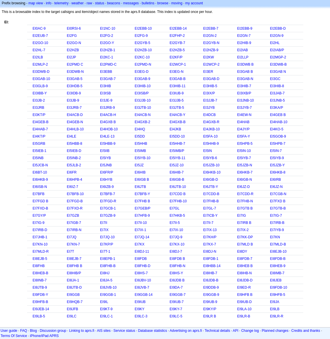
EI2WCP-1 (178, 64)
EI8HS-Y (176, 273)
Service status (124, 331)
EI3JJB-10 (142, 100)
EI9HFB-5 (277, 295)
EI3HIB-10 (142, 86)
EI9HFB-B (40, 302)
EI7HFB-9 (142, 216)
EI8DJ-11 (142, 252)
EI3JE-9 (106, 100)
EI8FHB (39, 266)
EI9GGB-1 (108, 295)
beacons (113, 3)
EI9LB (275, 309)
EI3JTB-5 (177, 108)
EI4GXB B (108, 122)
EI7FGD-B (75, 201)
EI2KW (208, 57)
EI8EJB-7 (74, 259)
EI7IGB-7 (74, 223)
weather (77, 3)
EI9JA (274, 302)
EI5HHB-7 (177, 144)
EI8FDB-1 (210, 259)
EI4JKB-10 (211, 129)
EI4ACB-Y (178, 115)
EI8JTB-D (74, 287)
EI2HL (275, 43)
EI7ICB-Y (210, 216)
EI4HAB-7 (40, 129)
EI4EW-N (244, 115)
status (99, 3)
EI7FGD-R (108, 201)
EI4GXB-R (211, 122)
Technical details (217, 331)
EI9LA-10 (244, 309)
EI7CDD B (178, 194)
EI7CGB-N (278, 194)
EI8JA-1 (73, 280)
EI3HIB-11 (178, 86)
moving (176, 3)
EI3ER (208, 72)
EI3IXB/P (244, 93)
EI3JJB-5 (177, 100)
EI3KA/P (276, 108)
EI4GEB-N (75, 122)
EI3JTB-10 (143, 108)
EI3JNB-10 (245, 100)
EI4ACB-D (75, 115)
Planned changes (275, 331)
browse (162, 3)
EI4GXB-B (178, 122)
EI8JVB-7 (142, 287)
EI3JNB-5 (277, 100)
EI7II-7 (208, 223)
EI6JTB (140, 187)
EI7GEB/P (142, 208)
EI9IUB (140, 302)
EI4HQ (140, 129)
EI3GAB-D (211, 79)
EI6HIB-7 (177, 172)
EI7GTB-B (278, 208)
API (235, 331)
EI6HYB (106, 180)
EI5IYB (105, 158)
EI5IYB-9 (277, 158)
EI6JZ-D (243, 187)
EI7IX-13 (210, 230)
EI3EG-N (177, 72)
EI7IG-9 (38, 223)
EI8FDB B (177, 259)
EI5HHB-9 (211, 144)
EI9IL (104, 302)
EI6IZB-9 (107, 187)
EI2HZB (73, 50)
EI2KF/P (176, 57)
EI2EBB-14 (178, 28)
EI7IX (104, 230)
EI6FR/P (106, 172)
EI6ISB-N (40, 187)
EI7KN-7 (73, 244)
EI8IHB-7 (210, 273)
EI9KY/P (209, 309)
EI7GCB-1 (108, 208)
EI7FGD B (40, 201)
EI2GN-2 (210, 36)
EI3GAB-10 (41, 79)
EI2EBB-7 (210, 28)
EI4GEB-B (40, 122)
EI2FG (72, 36)
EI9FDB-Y (40, 295)
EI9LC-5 (176, 316)
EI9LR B (209, 316)
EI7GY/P (39, 216)
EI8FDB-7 (244, 259)
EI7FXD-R (75, 208)
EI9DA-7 (176, 287)
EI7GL (175, 208)
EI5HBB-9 (107, 144)
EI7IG (241, 216)
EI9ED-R (244, 287)
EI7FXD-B (40, 208)
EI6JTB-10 (178, 187)
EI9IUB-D (244, 302)
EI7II (103, 223)
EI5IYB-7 (244, 158)
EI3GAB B (245, 72)
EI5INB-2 (74, 158)
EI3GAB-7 (108, 79)
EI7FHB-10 (178, 201)
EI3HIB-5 (210, 86)
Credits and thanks (305, 331)
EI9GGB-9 (211, 295)
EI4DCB (209, 115)
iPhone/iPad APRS (44, 336)
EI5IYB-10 (142, 158)
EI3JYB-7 (244, 108)
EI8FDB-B (278, 259)
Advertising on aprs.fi (186, 331)
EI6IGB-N (244, 180)
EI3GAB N (278, 72)
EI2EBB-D (278, 28)
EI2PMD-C (108, 64)
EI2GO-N (74, 43)
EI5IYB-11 (178, 158)
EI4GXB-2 (142, 122)
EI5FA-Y (243, 136)
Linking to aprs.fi (81, 331)
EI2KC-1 (106, 57)
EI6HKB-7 (244, 172)
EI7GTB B (245, 208)
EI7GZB (73, 216)
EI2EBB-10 (143, 28)
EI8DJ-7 (176, 252)
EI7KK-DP (245, 237)
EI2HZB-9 (210, 50)
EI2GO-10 (40, 43)
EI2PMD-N (143, 64)
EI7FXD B (277, 201)
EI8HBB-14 (211, 266)
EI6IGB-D (210, 180)
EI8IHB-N (244, 273)
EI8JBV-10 (143, 280)
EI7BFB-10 (75, 194)
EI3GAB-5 (74, 79)
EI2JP (71, 57)
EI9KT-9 (106, 309)
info (48, 3)
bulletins (148, 3)
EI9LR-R (276, 316)
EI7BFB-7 (107, 194)
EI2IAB (242, 50)
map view (35, 3)
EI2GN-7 (244, 36)
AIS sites (103, 331)
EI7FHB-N (245, 201)
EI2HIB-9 (244, 43)
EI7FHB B (142, 201)
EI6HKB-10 (211, 172)
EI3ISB (105, 93)
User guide (9, 331)
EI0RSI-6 (74, 28)
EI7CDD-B (211, 194)
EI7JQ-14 (142, 237)
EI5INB (38, 158)
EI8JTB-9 (40, 287)
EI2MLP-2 (40, 64)
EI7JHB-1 (40, 237)
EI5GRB (39, 144)
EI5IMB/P (177, 151)
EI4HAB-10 (278, 122)
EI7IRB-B (277, 223)
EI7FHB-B (211, 201)
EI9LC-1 (106, 316)
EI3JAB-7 (277, 93)
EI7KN (275, 237)
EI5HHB (141, 144)
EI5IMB (140, 151)
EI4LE (71, 136)
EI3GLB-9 (40, 86)
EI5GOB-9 (278, 136)
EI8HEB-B (40, 273)
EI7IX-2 (243, 230)
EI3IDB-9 (74, 93)
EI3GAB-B (178, 79)
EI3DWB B (245, 64)
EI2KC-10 (142, 57)
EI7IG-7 (276, 216)
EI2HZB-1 (107, 50)
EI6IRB (275, 180)
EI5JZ (139, 165)
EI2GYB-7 (177, 43)
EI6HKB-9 (40, 180)
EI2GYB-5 (142, 43)
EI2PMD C (75, 64)
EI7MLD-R (41, 252)
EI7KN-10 (40, 244)
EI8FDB (141, 259)
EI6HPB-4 (74, 180)
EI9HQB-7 (75, 302)
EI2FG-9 (141, 36)
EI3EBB (106, 72)
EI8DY (242, 252)
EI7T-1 (105, 252)
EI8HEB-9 (277, 266)
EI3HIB (105, 86)
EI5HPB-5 (244, 144)
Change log (250, 331)
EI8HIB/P (74, 273)
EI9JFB (72, 309)
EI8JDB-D (244, 280)
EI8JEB (276, 280)
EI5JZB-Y (277, 165)
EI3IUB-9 (177, 93)
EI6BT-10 (40, 172)
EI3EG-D (141, 72)
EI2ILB (38, 57)
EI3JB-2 (39, 100)
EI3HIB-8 (277, 86)
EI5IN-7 (276, 151)
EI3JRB (38, 108)
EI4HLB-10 (75, 129)
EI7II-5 (175, 223)
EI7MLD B (245, 244)
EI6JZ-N (276, 187)
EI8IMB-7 (277, 273)
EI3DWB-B (278, 64)
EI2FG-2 (106, 36)
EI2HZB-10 (143, 50)
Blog (33, 331)
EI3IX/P (209, 93)
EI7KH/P (209, 237)
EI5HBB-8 (74, 144)
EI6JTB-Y (210, 187)
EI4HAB (243, 122)
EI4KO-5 (276, 129)
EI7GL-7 (209, 208)
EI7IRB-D (40, 230)
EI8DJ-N (209, 252)
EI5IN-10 (244, 151)
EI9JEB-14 (41, 309)
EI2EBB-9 (244, 28)
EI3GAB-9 (142, 79)
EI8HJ (105, 273)
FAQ (23, 331)
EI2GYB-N (211, 43)
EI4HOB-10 (109, 129)
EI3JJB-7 (210, 100)
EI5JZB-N (244, 165)
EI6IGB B (142, 180)
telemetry (61, 3)
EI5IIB (105, 151)
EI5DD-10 (177, 136)
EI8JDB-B (210, 280)
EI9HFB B (244, 295)
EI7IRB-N (74, 230)
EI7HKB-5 (177, 216)
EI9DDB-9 (211, 287)
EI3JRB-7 (74, 108)
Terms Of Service (14, 336)
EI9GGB (73, 295)
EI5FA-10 (210, 136)
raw (89, 3)
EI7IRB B (244, 223)
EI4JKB (175, 129)
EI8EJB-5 (40, 259)
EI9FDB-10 (278, 287)
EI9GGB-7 (178, 295)
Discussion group (53, 331)
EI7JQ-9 (176, 237)
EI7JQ (71, 237)
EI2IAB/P (277, 50)
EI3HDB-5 (74, 86)
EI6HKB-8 (277, 172)
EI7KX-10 (177, 244)
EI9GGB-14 (143, 295)
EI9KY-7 (176, 309)
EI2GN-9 (277, 36)
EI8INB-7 (40, 280)
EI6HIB (140, 172)
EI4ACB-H (108, 115)
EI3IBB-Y (40, 93)
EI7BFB (38, 194)
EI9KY (139, 309)
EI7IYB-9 (277, 230)
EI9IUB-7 (177, 302)
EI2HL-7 (39, 50)
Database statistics (152, 331)
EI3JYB (209, 108)
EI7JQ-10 (107, 237)
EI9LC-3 (141, 316)
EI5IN (207, 151)
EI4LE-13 (107, 136)
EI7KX (139, 244)
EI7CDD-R (245, 194)
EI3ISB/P (142, 93)
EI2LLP (242, 57)
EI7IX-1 (140, 230)
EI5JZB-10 (211, 165)
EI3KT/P (39, 115)
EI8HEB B (245, 266)
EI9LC (71, 316)
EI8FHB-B (108, 266)
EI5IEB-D (74, 151)
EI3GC (275, 79)
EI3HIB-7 (244, 86)
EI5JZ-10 (177, 165)
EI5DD (140, 136)
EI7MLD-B (278, 244)
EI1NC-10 (107, 28)
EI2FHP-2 (177, 36)
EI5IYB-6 (210, 158)
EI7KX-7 (209, 244)
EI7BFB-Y (142, 194)
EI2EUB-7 (40, 36)
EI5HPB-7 (277, 144)
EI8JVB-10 (108, 287)
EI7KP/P (106, 244)
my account (194, 3)
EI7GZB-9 (107, 216)
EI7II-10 (141, 223)
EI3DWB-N (75, 72)
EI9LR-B (243, 316)
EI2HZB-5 (177, 50)
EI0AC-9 (39, 28)
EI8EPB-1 (107, 259)
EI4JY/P (243, 129)
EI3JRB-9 (107, 108)
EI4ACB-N (142, 115)
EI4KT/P (39, 136)
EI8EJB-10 (278, 252)
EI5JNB (106, 165)
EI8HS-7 (141, 273)
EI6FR (72, 172)
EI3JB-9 (73, 100)
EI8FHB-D (142, 266)
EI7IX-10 (176, 230)
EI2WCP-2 (211, 64)
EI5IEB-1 (39, 151)
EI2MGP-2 (278, 57)
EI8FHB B (74, 266)
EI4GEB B (278, 115)
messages (131, 3)
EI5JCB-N (40, 165)
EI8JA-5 (106, 280)
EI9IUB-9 (210, 302)
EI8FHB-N (178, 266)
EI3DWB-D (41, 72)
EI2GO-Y (107, 43)
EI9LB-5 (39, 316)
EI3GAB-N (245, 79)
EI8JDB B (177, 280)
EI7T (70, 252)
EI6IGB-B (177, 180)
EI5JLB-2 (74, 165)
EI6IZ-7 (72, 187)
